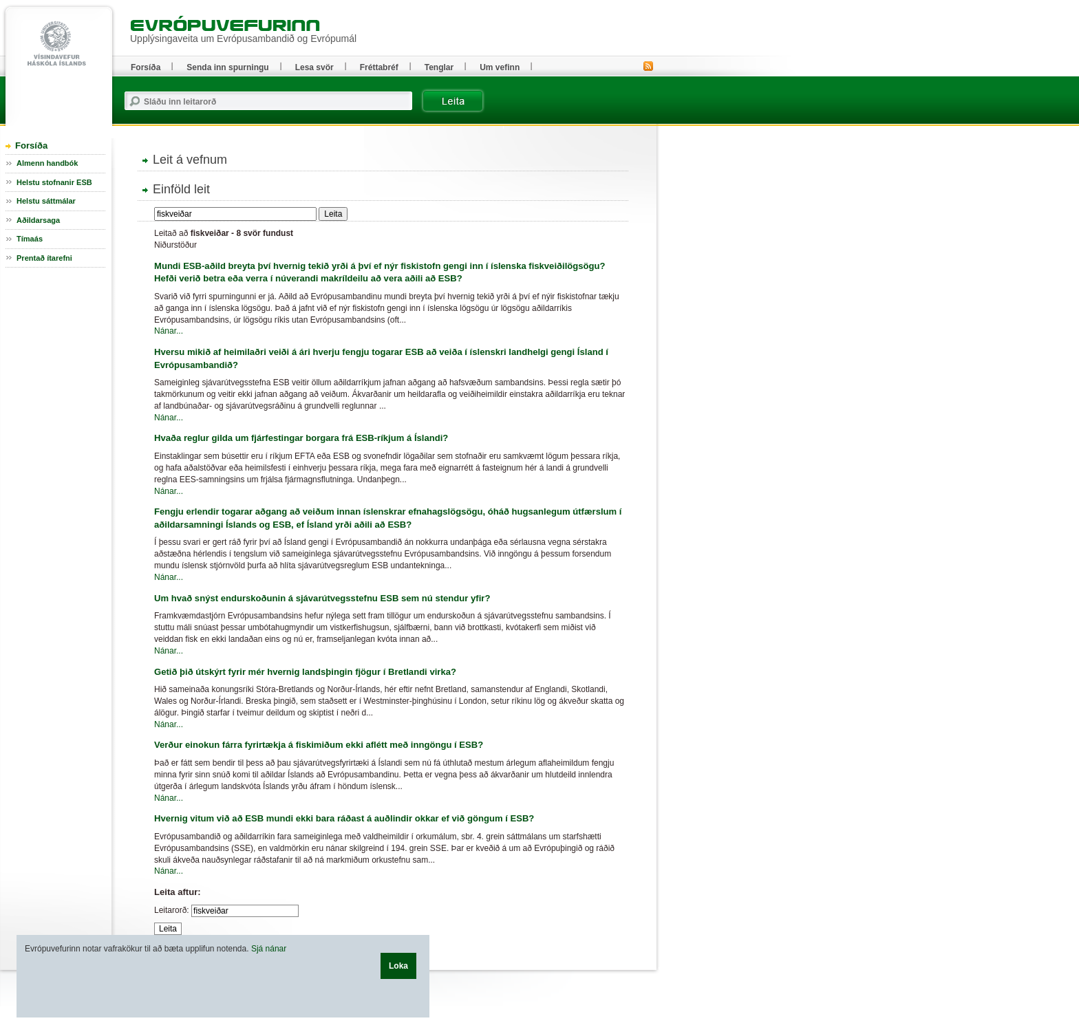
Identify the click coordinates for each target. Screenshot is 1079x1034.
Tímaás (30, 239)
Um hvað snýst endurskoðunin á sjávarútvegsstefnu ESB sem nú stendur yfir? (322, 598)
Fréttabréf (379, 67)
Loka (398, 966)
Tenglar (439, 67)
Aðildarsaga (38, 220)
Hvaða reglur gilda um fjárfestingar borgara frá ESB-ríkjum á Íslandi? (301, 438)
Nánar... (168, 331)
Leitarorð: (171, 910)
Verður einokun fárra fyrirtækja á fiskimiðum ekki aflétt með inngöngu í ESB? (318, 745)
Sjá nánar (268, 949)
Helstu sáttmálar (46, 201)
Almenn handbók (47, 163)
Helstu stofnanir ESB (54, 182)
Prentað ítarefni (44, 258)
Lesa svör (314, 67)
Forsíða (31, 145)
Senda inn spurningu (227, 67)
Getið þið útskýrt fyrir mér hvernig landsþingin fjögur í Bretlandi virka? (305, 672)
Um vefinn (500, 67)
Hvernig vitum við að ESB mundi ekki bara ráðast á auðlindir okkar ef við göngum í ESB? (344, 818)
